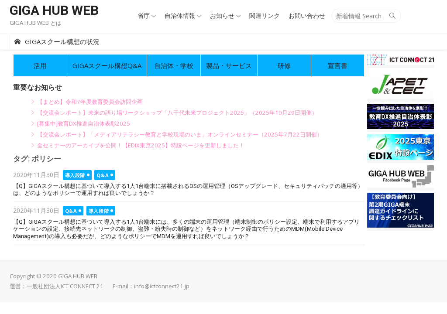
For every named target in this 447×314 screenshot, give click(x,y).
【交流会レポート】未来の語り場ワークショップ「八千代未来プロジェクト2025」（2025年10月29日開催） (177, 112)
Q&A (102, 175)
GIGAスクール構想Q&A (106, 65)
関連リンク (264, 15)
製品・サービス (229, 65)
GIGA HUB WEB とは (36, 23)
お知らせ (222, 15)
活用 (40, 65)
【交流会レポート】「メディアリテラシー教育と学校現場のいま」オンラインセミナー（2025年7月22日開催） (180, 134)
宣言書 (337, 65)
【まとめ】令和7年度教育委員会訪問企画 (90, 102)
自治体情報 (180, 15)
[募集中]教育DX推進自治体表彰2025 (83, 123)
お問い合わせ (307, 15)
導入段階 (75, 175)
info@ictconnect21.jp (161, 286)
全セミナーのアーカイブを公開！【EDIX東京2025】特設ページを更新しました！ (140, 145)
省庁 (144, 15)
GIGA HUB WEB (54, 10)
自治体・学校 (173, 65)
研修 (284, 65)
